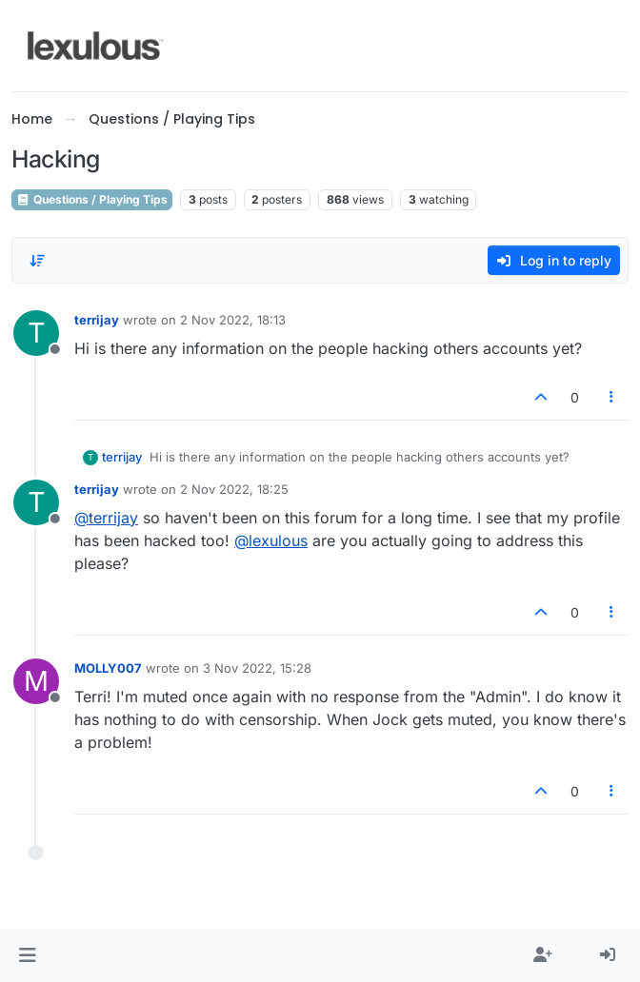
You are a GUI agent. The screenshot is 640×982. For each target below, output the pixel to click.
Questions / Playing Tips (92, 199)
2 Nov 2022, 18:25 (234, 489)
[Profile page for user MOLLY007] (36, 681)
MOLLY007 (108, 668)
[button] (27, 955)
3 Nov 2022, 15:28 (257, 668)
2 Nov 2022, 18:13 (233, 319)
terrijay (96, 319)
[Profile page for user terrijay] (36, 333)
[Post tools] (612, 397)
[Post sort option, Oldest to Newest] (37, 260)
